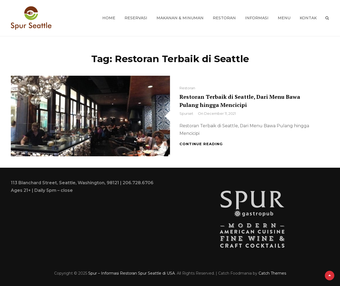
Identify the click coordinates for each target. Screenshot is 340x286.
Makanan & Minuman (180, 17)
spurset (186, 113)
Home (108, 17)
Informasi (257, 17)
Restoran (224, 17)
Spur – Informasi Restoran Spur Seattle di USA (131, 273)
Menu (284, 17)
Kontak (308, 17)
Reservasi (136, 17)
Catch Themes (272, 273)
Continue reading (201, 144)
